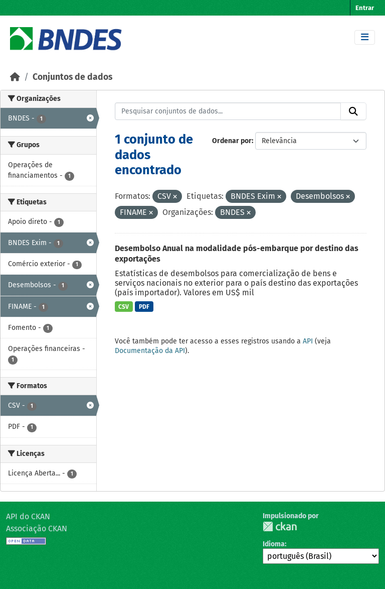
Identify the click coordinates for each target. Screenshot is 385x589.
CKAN (280, 526)
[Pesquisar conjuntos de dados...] (228, 111)
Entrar (364, 8)
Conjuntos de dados (72, 77)
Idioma (274, 544)
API (308, 341)
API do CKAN (28, 516)
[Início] (15, 77)
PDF (144, 306)
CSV (123, 306)
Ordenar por (232, 141)
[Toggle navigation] (364, 37)
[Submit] (353, 111)
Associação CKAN (36, 528)
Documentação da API (150, 350)
